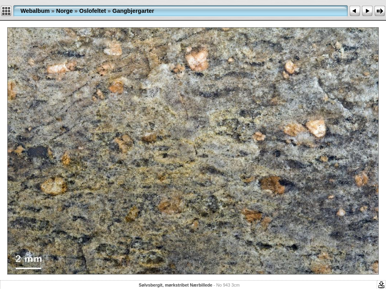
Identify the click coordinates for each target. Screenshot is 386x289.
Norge (64, 11)
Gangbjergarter (133, 11)
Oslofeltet (92, 11)
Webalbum (35, 11)
